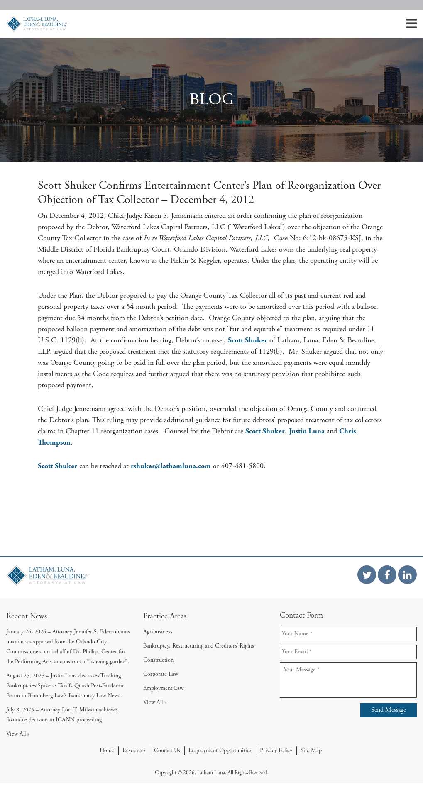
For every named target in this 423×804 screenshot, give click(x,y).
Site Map (311, 750)
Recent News (26, 616)
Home (107, 750)
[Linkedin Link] (407, 574)
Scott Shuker (247, 340)
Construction (158, 660)
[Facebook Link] (387, 574)
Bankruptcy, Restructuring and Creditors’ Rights (198, 646)
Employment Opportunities (220, 750)
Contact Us (167, 750)
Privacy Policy (276, 750)
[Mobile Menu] (411, 26)
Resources (134, 750)
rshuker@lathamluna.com (171, 466)
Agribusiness (157, 631)
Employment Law (163, 688)
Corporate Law (160, 674)
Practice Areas (164, 616)
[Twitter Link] (366, 574)
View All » (17, 734)
